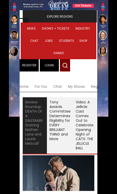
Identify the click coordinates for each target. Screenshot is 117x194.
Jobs (49, 41)
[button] (65, 65)
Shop (83, 41)
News (31, 28)
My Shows (76, 86)
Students (66, 41)
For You (41, 86)
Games (58, 53)
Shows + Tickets (55, 28)
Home (23, 86)
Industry (82, 28)
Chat (34, 41)
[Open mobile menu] (22, 18)
